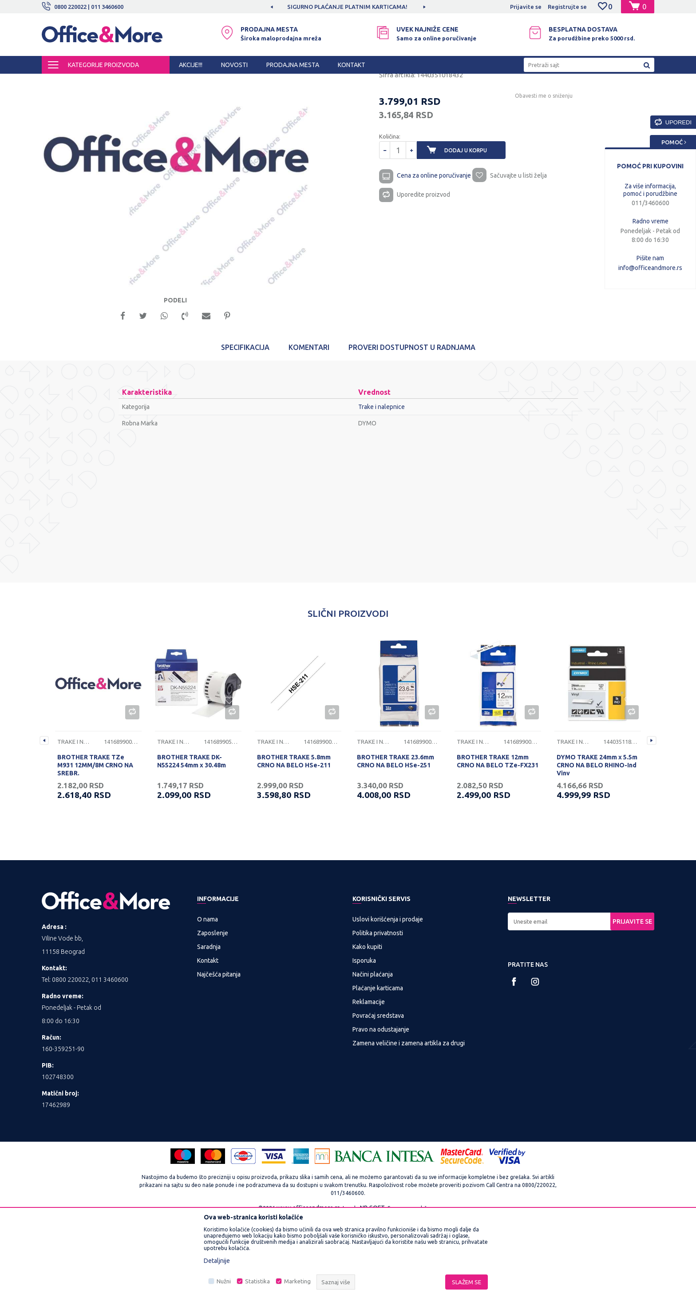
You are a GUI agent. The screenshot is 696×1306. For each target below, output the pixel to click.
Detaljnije (217, 1260)
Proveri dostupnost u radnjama (411, 434)
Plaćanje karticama (377, 1075)
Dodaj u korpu (473, 228)
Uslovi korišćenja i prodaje (387, 1006)
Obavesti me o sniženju (519, 174)
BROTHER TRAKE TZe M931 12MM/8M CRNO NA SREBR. (95, 852)
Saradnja (209, 1033)
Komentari (309, 434)
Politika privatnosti (377, 1020)
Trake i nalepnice (217, 82)
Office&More (58, 82)
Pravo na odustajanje (380, 1116)
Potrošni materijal (166, 82)
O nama (207, 1006)
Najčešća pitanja (219, 1061)
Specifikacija (245, 434)
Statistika (257, 1281)
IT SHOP (125, 82)
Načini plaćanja (372, 1061)
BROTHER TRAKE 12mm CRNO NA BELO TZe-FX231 (497, 848)
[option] (348, 6)
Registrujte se (567, 7)
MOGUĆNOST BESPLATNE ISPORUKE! (347, 7)
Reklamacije (368, 1088)
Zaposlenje (212, 1020)
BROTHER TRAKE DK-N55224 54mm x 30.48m (191, 848)
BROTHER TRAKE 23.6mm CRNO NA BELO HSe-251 (395, 848)
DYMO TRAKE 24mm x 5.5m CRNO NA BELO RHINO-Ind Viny (597, 852)
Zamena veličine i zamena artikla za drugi (408, 1130)
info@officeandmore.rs (650, 267)
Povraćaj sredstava (378, 1102)
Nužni (224, 1281)
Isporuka (364, 1047)
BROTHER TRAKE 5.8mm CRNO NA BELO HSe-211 (294, 848)
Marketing (297, 1281)
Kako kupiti (367, 1033)
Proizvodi (94, 82)
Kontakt (207, 1047)
